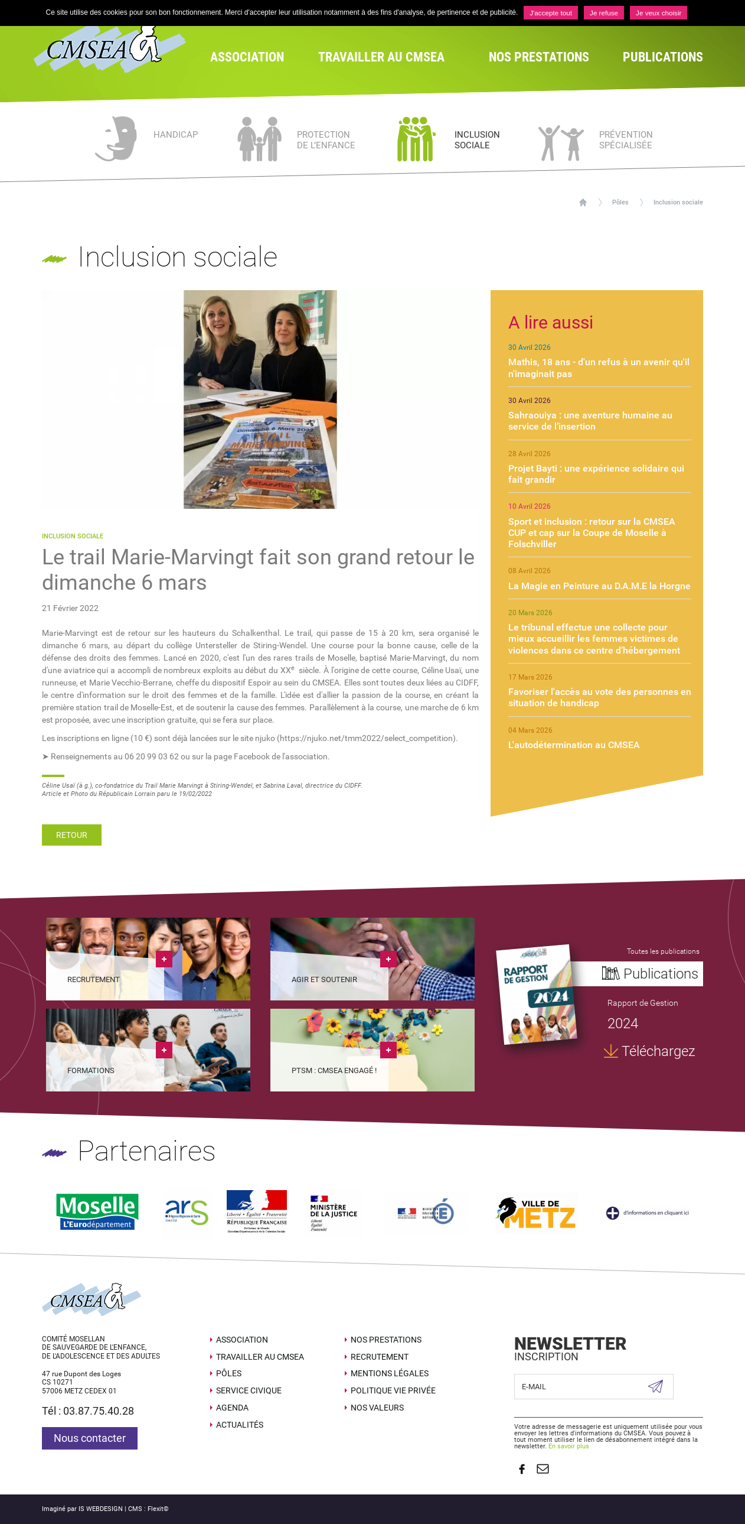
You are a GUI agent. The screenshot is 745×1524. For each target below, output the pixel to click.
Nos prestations (386, 1338)
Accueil (583, 202)
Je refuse (603, 13)
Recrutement (380, 1354)
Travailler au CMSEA (260, 1354)
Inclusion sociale (678, 202)
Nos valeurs (377, 1406)
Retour (71, 835)
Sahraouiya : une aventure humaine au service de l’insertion (590, 421)
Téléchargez (657, 1054)
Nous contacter (90, 1436)
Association (242, 1338)
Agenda (232, 1406)
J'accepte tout (550, 13)
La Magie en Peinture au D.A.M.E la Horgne (599, 586)
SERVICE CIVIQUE (249, 1388)
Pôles (620, 202)
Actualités (239, 1423)
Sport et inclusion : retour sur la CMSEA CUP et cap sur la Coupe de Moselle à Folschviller (591, 533)
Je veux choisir (659, 13)
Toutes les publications (662, 951)
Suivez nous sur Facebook (520, 1465)
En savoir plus (568, 1444)
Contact (539, 1465)
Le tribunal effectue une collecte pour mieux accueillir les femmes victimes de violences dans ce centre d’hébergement (594, 638)
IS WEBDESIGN (101, 1503)
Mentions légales (390, 1371)
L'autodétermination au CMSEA (574, 744)
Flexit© (158, 1503)
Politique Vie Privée (393, 1388)
